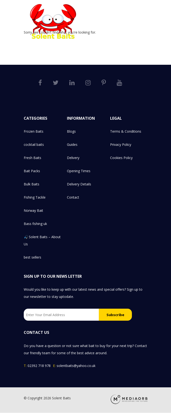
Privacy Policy (120, 144)
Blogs (71, 131)
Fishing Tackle (35, 197)
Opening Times (78, 171)
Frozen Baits (33, 131)
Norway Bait (33, 210)
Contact (73, 197)
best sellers (32, 257)
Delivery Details (79, 184)
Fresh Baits (32, 157)
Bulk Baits (31, 184)
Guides (72, 144)
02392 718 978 (39, 365)
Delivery (73, 157)
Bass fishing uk (35, 223)
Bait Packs (32, 171)
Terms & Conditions (125, 131)
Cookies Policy (121, 157)
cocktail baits (34, 144)
